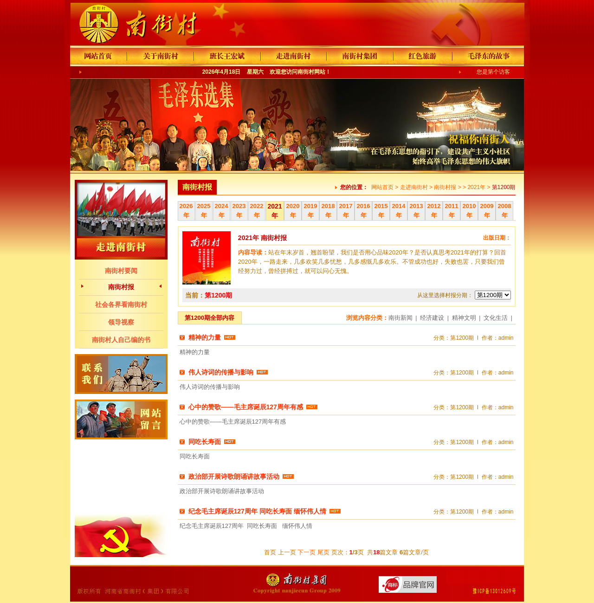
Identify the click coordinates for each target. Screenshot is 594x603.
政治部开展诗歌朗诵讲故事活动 (233, 476)
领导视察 (121, 322)
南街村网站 (311, 72)
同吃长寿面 (204, 441)
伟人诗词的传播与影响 (220, 372)
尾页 (323, 552)
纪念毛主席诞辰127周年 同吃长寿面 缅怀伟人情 (257, 511)
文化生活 (496, 317)
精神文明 (464, 317)
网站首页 (382, 187)
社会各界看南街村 (121, 304)
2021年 (476, 187)
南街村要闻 (121, 270)
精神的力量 (204, 337)
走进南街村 (414, 187)
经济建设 (432, 317)
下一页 (306, 552)
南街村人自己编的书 (121, 339)
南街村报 (121, 287)
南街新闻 (400, 317)
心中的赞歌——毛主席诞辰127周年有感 (245, 407)
